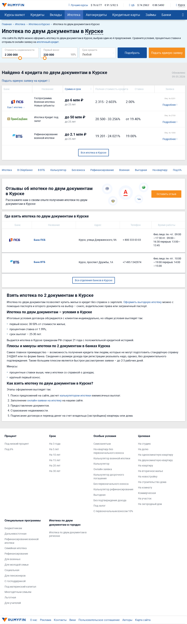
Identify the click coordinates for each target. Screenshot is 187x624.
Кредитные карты (126, 14)
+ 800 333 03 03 (132, 239)
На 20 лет (54, 465)
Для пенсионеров (15, 575)
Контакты (60, 620)
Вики (72, 620)
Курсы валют (15, 14)
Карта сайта (142, 620)
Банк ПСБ (39, 239)
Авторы (127, 620)
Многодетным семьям (18, 592)
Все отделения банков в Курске (93, 280)
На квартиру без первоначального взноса (109, 451)
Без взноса (78, 170)
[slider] (20, 58)
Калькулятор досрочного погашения (109, 476)
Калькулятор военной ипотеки (112, 458)
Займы (151, 14)
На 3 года (54, 443)
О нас (33, 620)
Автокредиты (96, 14)
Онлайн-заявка (103, 469)
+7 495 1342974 (132, 262)
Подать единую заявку (167, 53)
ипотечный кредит (48, 42)
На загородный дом (150, 504)
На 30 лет (54, 471)
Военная (124, 170)
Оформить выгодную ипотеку (142, 302)
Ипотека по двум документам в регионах (68, 534)
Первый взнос (51, 49)
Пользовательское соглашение (99, 620)
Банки (166, 14)
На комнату (145, 487)
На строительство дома (152, 482)
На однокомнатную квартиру (155, 454)
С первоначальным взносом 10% (113, 511)
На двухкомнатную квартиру (155, 460)
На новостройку (147, 476)
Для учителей (13, 603)
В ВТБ (41, 170)
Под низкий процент (17, 443)
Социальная (12, 570)
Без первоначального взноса (111, 483)
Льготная (10, 597)
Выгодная (141, 170)
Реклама (45, 620)
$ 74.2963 (143, 5)
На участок (145, 498)
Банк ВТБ (39, 262)
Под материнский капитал (20, 586)
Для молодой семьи (16, 564)
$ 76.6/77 (96, 5)
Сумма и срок (73, 89)
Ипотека (73, 14)
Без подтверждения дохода (110, 500)
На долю (143, 449)
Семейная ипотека (16, 548)
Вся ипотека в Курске (93, 152)
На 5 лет (54, 449)
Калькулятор (58, 170)
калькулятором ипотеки (75, 395)
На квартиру (159, 170)
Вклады (56, 14)
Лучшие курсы (78, 5)
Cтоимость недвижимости (20, 49)
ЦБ (132, 5)
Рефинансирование (102, 170)
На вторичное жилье (150, 471)
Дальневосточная (15, 533)
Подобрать (132, 53)
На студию (144, 443)
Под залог (100, 505)
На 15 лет (54, 460)
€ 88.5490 (158, 5)
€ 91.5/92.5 (111, 5)
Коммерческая (147, 493)
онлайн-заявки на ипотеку (44, 400)
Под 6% (177, 170)
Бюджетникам (13, 528)
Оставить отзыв (166, 194)
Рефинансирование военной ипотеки (22, 540)
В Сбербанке (25, 170)
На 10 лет (54, 454)
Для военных (12, 559)
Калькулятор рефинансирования (113, 489)
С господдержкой (15, 581)
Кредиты (37, 14)
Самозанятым (102, 443)
